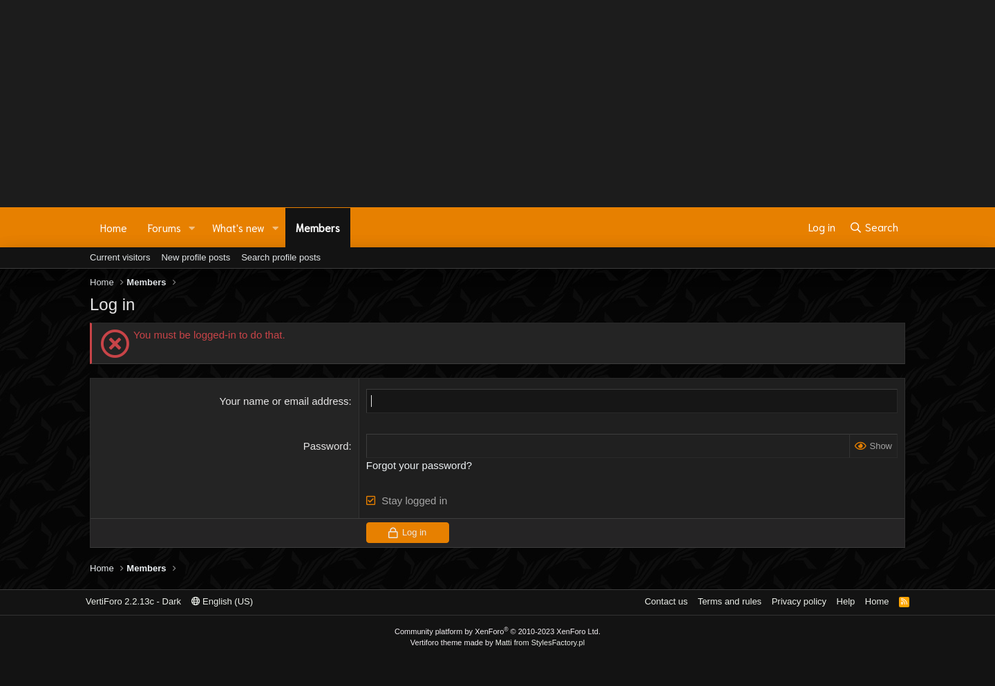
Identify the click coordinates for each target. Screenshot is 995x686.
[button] (192, 227)
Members (318, 227)
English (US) (222, 601)
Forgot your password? (419, 465)
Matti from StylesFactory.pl (540, 642)
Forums (164, 227)
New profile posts (195, 257)
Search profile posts (281, 257)
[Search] (873, 227)
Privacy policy (799, 601)
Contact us (666, 601)
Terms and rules (729, 601)
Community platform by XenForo (497, 631)
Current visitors (120, 257)
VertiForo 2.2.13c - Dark (133, 601)
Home (113, 227)
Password (326, 446)
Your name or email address (284, 401)
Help (846, 601)
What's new (238, 227)
